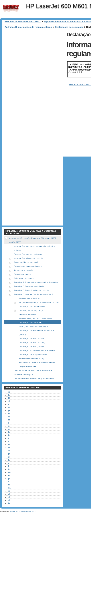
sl (9, 405)
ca (9, 411)
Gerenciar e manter (22, 278)
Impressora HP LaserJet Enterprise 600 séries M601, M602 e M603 (33, 244)
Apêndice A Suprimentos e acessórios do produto (36, 286)
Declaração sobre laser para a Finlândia (37, 354)
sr (9, 451)
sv (9, 461)
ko (9, 464)
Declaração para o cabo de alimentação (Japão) (37, 336)
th (9, 473)
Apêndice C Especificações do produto (31, 294)
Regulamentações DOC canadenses (35, 322)
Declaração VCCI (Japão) (30, 326)
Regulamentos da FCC (29, 302)
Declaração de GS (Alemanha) (33, 358)
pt (9, 458)
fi (8, 445)
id (9, 424)
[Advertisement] (36, 65)
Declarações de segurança (69, 27)
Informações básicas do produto (28, 262)
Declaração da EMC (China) (31, 342)
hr (9, 399)
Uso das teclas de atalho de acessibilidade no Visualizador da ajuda (34, 376)
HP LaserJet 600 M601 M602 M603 (11, 8)
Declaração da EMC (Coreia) (32, 346)
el (9, 421)
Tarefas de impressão (23, 274)
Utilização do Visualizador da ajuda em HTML (34, 382)
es (9, 433)
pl (9, 482)
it (8, 427)
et (9, 479)
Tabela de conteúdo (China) (31, 362)
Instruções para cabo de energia (33, 330)
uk (9, 448)
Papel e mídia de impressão (26, 266)
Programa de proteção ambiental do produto (39, 306)
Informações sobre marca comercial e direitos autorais (34, 252)
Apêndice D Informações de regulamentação (28, 27)
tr (8, 442)
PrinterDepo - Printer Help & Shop (23, 515)
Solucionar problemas (23, 282)
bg (9, 507)
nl (9, 489)
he (9, 436)
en (9, 495)
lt (8, 470)
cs (9, 396)
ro (9, 408)
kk (9, 402)
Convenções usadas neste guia (28, 258)
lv (9, 439)
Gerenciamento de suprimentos (28, 270)
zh (9, 498)
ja (9, 414)
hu (9, 417)
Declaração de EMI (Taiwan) (32, 350)
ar (9, 455)
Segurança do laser (28, 318)
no (9, 476)
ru (9, 467)
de (9, 430)
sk (9, 501)
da (9, 492)
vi (9, 504)
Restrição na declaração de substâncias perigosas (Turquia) (37, 368)
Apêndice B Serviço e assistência (29, 290)
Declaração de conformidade (32, 310)
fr (8, 486)
